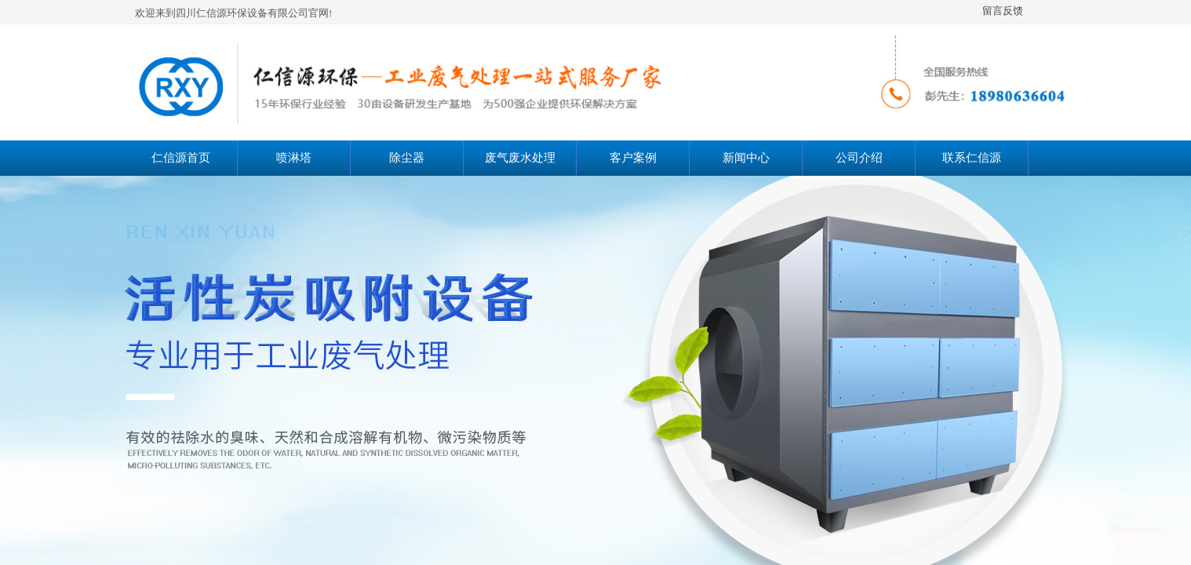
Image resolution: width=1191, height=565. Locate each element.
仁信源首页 (180, 157)
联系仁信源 (971, 157)
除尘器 (406, 157)
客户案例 (633, 157)
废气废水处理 (520, 157)
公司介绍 (859, 157)
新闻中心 (746, 157)
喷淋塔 (293, 157)
